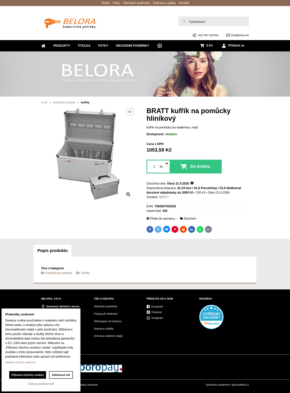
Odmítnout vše (61, 374)
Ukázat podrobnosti (41, 383)
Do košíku (200, 166)
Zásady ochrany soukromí (83, 384)
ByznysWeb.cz (240, 384)
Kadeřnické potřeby (59, 273)
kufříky (85, 273)
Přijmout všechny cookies (27, 374)
